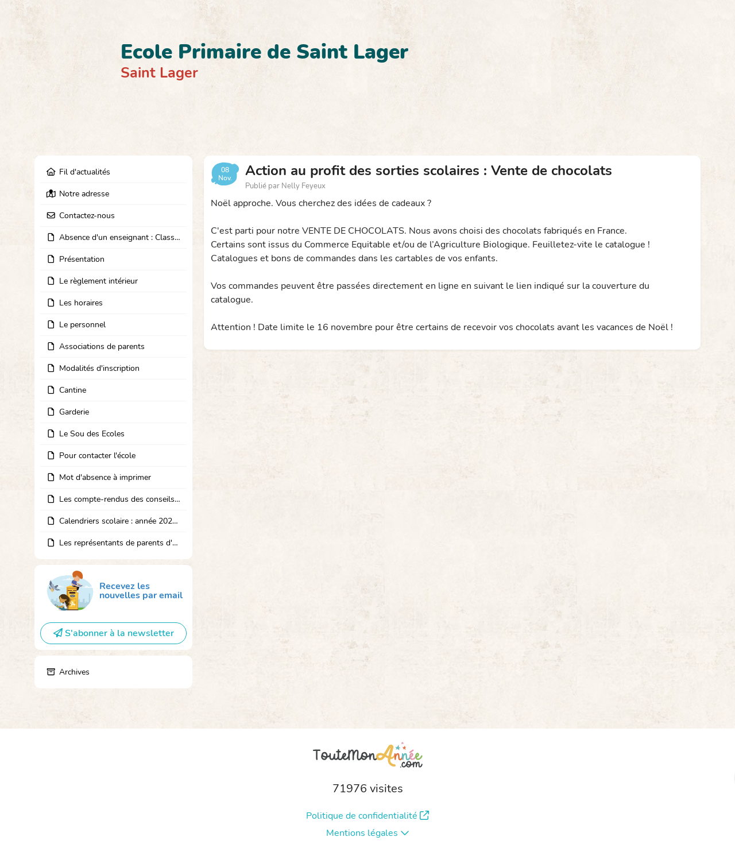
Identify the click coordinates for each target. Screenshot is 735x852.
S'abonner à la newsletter (113, 633)
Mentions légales (367, 833)
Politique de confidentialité (367, 816)
